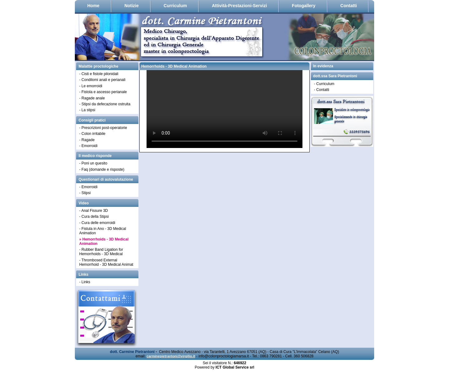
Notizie (131, 5)
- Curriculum (324, 84)
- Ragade (86, 140)
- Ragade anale (92, 98)
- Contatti (321, 90)
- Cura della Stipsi (94, 216)
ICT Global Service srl (234, 367)
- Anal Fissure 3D (93, 210)
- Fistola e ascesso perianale (103, 92)
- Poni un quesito (93, 163)
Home (93, 5)
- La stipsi (87, 110)
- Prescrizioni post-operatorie (103, 128)
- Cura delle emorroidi (97, 223)
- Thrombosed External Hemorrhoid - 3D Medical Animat (106, 262)
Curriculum (175, 5)
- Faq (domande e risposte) (101, 169)
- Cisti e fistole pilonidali (98, 74)
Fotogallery (303, 5)
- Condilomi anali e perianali (102, 80)
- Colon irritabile (92, 133)
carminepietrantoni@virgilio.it (171, 356)
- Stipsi (85, 193)
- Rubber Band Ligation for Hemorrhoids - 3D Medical (101, 251)
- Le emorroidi (90, 86)
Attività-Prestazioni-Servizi (239, 5)
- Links (84, 282)
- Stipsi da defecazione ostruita (104, 104)
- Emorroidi (88, 146)
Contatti (348, 5)
